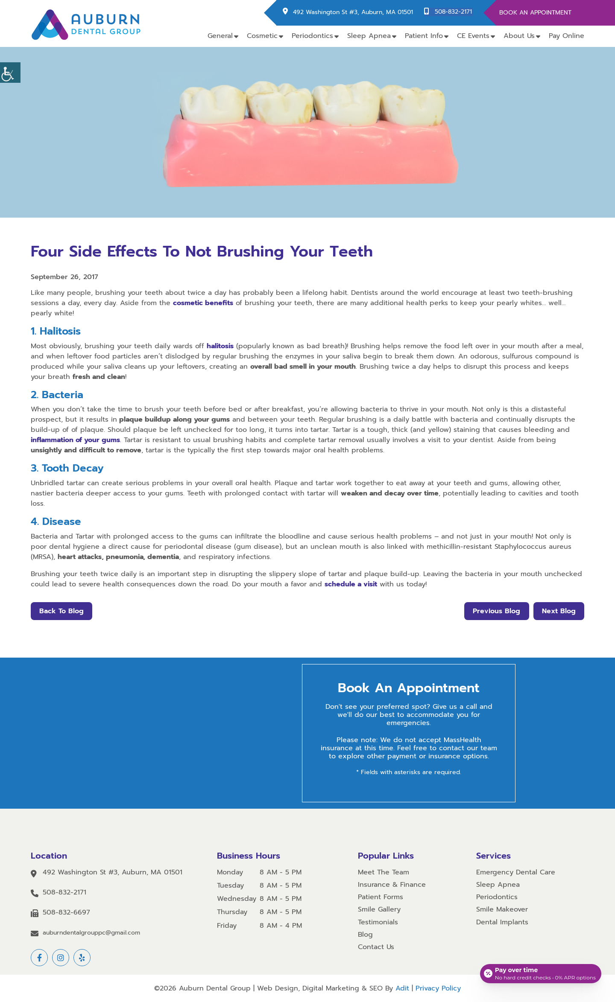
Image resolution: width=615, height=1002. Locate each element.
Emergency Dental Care (515, 872)
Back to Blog (62, 611)
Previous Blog (495, 611)
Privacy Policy (438, 988)
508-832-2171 (454, 12)
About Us (519, 36)
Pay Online (566, 36)
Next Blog (558, 611)
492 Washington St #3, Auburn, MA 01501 (355, 12)
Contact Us (376, 947)
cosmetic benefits (203, 303)
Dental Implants (502, 922)
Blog (365, 935)
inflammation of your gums (75, 440)
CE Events (473, 36)
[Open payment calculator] (539, 972)
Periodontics (312, 36)
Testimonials (378, 922)
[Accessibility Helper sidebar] (10, 72)
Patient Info (424, 36)
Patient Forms (380, 897)
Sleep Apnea (369, 36)
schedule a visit (351, 584)
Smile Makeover (502, 910)
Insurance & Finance (392, 885)
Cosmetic (262, 36)
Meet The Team (383, 872)
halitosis (220, 346)
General (220, 36)
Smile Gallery (379, 910)
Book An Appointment (535, 12)
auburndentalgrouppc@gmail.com (91, 933)
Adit (402, 988)
